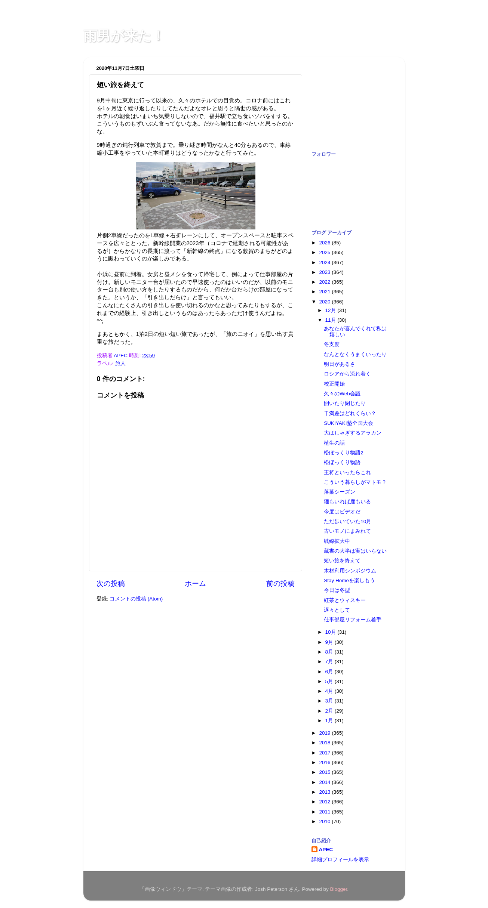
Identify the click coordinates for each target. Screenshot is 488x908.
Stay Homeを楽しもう (349, 580)
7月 (330, 661)
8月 (330, 652)
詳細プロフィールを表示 (340, 859)
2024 (325, 262)
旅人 (120, 363)
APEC (326, 849)
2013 (325, 792)
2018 (325, 742)
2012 (325, 801)
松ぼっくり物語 (342, 462)
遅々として (337, 610)
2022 (325, 282)
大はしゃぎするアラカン (352, 433)
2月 (330, 711)
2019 (325, 733)
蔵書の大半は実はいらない (355, 551)
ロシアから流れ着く (347, 374)
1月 (330, 720)
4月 (330, 691)
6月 (330, 671)
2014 (325, 782)
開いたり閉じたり (345, 403)
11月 (331, 320)
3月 (330, 701)
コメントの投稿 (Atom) (136, 599)
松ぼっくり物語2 (343, 452)
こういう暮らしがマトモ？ (355, 482)
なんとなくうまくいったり (355, 354)
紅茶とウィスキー (345, 600)
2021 (325, 291)
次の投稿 (110, 583)
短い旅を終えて (342, 560)
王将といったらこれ (347, 472)
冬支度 (332, 344)
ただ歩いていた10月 (347, 521)
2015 (325, 772)
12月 (331, 310)
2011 (325, 812)
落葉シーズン (339, 492)
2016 (325, 762)
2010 (325, 821)
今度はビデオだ (342, 512)
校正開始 (334, 384)
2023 (325, 272)
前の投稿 (280, 583)
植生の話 (334, 443)
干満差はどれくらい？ (350, 413)
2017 (325, 753)
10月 (331, 632)
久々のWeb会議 (342, 393)
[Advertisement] (348, 100)
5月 (330, 681)
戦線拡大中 (337, 541)
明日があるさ (339, 364)
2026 (325, 242)
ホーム (195, 583)
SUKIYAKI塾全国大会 (348, 423)
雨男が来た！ (124, 35)
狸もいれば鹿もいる (347, 501)
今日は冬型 (337, 590)
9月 (330, 642)
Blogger (338, 889)
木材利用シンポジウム (350, 571)
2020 (325, 302)
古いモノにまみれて (347, 531)
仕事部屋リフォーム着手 (352, 620)
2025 (325, 252)
